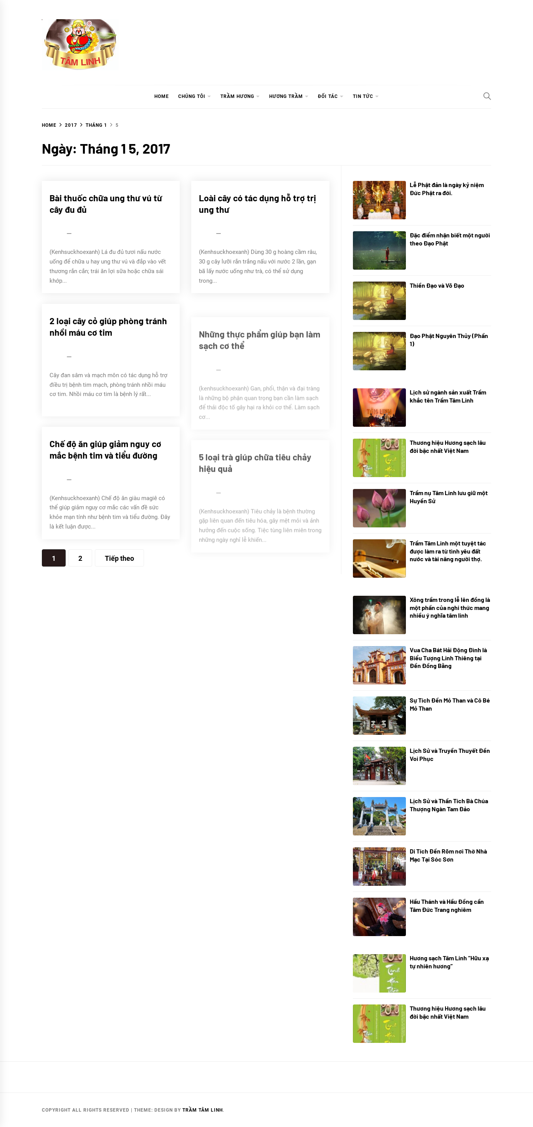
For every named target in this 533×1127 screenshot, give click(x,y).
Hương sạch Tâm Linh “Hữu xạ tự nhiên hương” (449, 962)
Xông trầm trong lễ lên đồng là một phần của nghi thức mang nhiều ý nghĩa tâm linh (450, 607)
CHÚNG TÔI (191, 96)
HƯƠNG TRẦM (286, 96)
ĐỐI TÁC (328, 96)
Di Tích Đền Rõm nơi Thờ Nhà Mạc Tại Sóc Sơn (448, 855)
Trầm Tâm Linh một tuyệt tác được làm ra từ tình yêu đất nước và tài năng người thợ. (448, 551)
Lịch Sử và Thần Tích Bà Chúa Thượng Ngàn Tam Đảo (449, 804)
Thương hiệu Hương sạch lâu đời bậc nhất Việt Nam (448, 446)
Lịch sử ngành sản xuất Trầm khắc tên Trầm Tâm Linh (448, 396)
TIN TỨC (363, 96)
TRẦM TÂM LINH (202, 1110)
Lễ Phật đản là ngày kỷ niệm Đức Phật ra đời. (447, 188)
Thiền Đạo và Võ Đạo (437, 285)
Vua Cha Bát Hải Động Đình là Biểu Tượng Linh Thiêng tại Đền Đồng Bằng (448, 658)
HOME (161, 96)
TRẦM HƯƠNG (237, 96)
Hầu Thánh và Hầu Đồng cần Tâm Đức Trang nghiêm (447, 905)
